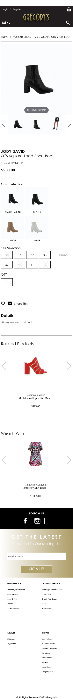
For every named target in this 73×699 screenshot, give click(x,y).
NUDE (12, 229)
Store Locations (13, 608)
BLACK (37, 200)
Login (6, 9)
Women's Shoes (21, 37)
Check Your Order (49, 599)
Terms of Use (12, 599)
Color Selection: (12, 184)
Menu (6, 22)
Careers (10, 603)
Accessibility (47, 608)
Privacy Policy (12, 594)
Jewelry (45, 662)
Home (4, 37)
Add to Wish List (50, 294)
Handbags (46, 653)
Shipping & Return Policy (52, 589)
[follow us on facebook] (26, 521)
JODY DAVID (13, 151)
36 (19, 255)
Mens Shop (46, 667)
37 (32, 255)
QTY (4, 274)
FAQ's (44, 603)
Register (16, 9)
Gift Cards (11, 639)
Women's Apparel (49, 648)
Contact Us (46, 594)
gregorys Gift (47, 671)
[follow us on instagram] (38, 521)
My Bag (69, 10)
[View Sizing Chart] (63, 255)
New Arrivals (47, 639)
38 (45, 255)
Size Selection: (11, 248)
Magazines (11, 643)
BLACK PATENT (12, 200)
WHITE (37, 229)
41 (32, 265)
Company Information (16, 589)
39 (7, 265)
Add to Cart (16, 294)
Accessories (47, 657)
